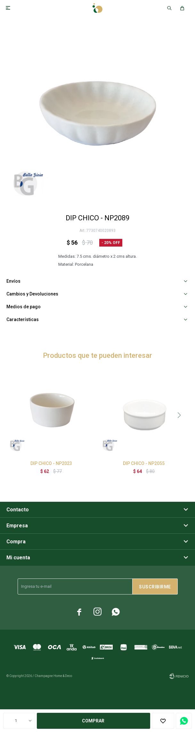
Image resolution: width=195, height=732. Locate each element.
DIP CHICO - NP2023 (51, 463)
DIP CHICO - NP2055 (144, 463)
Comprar (93, 720)
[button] (179, 415)
